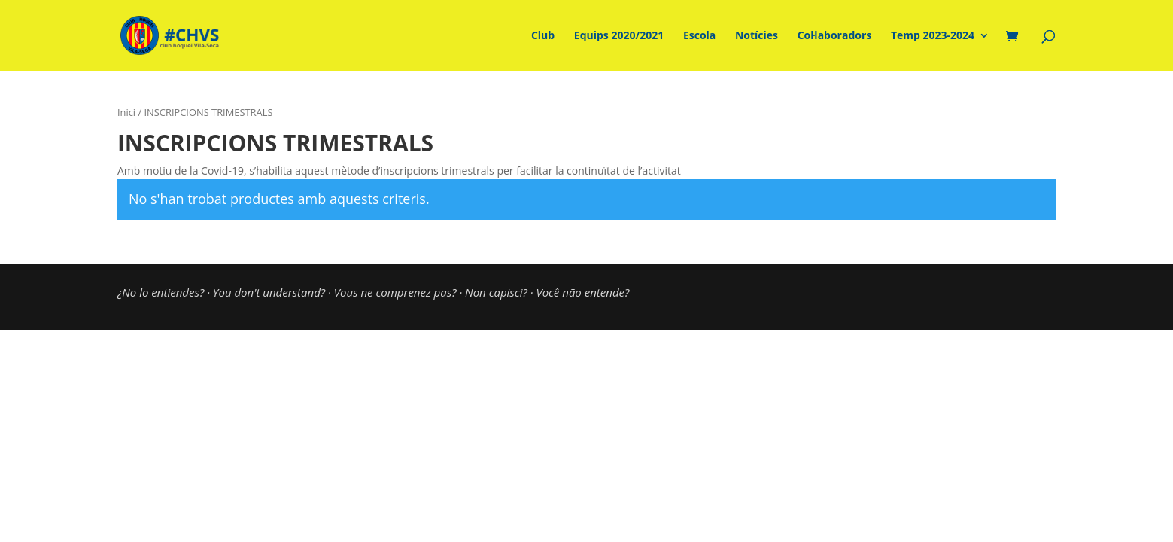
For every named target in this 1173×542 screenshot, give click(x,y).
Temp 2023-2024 (932, 36)
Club (543, 36)
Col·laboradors (835, 36)
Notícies (756, 36)
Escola (699, 36)
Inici (126, 112)
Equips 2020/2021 (619, 36)
